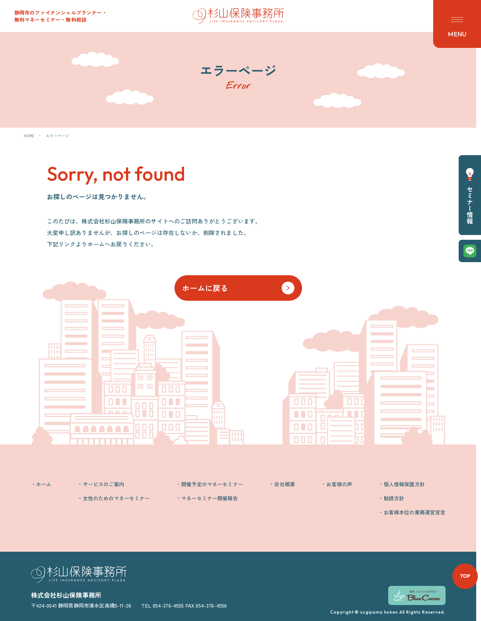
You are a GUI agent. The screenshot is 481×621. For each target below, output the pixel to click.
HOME (29, 135)
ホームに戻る (205, 287)
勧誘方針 (394, 498)
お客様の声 (339, 484)
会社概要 (284, 484)
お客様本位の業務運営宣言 (415, 512)
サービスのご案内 (103, 484)
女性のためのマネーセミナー (116, 498)
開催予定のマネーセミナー (212, 484)
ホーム (43, 484)
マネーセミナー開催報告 (209, 498)
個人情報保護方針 (404, 484)
